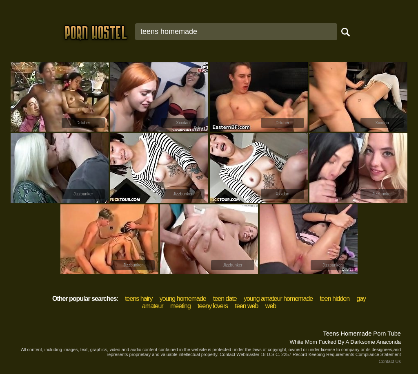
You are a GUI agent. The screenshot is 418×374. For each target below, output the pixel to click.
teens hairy (138, 298)
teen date (225, 298)
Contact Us (390, 361)
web (270, 305)
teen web (246, 305)
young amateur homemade (278, 298)
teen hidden (334, 298)
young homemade (183, 298)
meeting (180, 305)
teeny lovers (213, 305)
